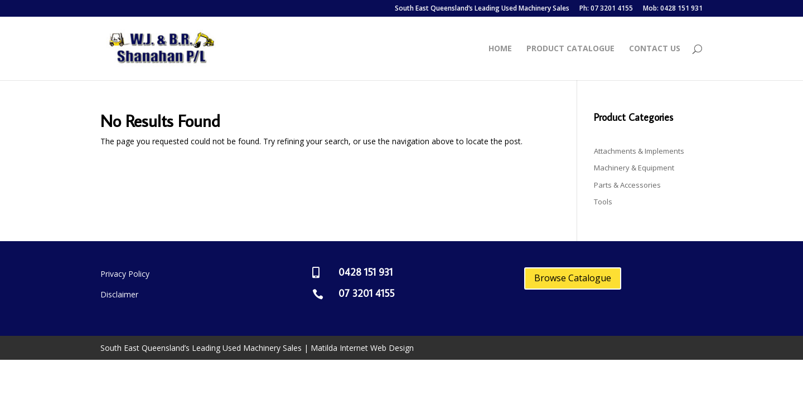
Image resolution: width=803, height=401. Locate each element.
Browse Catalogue (572, 278)
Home (500, 49)
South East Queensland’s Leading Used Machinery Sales (482, 9)
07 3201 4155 (366, 293)
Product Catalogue (570, 49)
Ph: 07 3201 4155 (606, 9)
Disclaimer (119, 294)
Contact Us (654, 49)
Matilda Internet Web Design (362, 348)
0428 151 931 (365, 272)
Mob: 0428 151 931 (673, 9)
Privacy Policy (124, 273)
